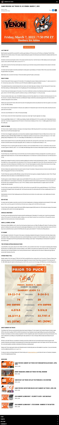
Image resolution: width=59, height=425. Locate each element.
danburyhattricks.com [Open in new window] (32, 352)
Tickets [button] (3, 419)
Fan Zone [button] (3, 421)
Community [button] (4, 423)
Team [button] (2, 416)
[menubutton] (57, 2)
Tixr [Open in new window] (20, 349)
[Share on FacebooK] (53, 10)
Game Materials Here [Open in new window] (29, 47)
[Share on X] (56, 10)
